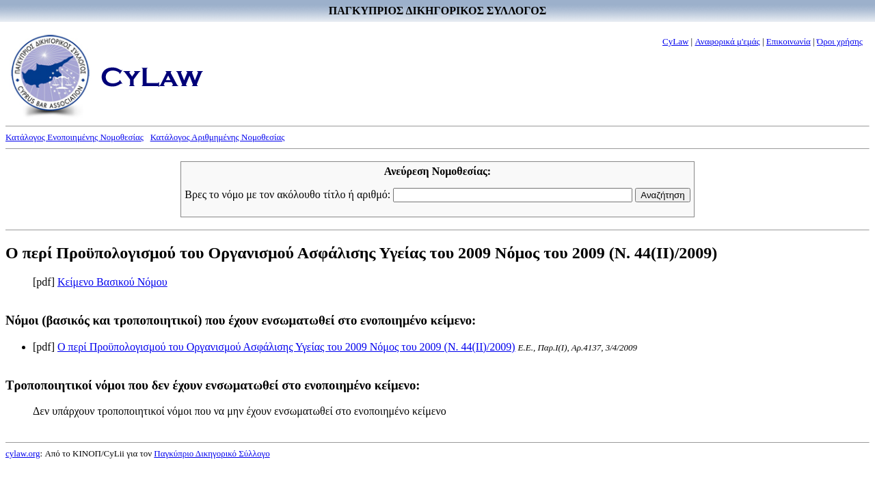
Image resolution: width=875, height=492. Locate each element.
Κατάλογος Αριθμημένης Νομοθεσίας (217, 137)
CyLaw (675, 41)
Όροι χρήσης (840, 41)
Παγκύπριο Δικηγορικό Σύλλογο (211, 453)
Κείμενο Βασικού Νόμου (112, 282)
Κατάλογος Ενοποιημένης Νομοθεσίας (74, 137)
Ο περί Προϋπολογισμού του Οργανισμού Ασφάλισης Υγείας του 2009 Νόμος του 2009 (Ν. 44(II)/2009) (286, 347)
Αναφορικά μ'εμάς (727, 41)
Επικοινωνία (788, 41)
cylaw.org (22, 453)
